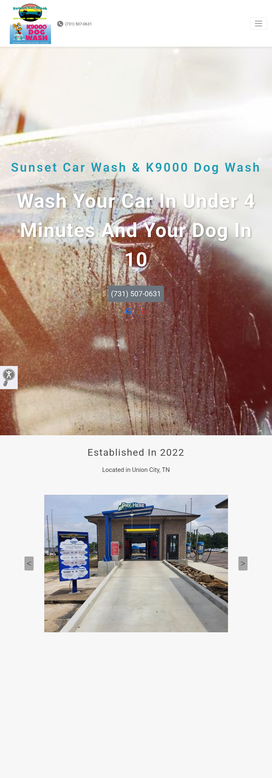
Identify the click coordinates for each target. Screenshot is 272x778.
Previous (29, 563)
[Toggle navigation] (258, 23)
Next (243, 563)
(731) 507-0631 (74, 24)
